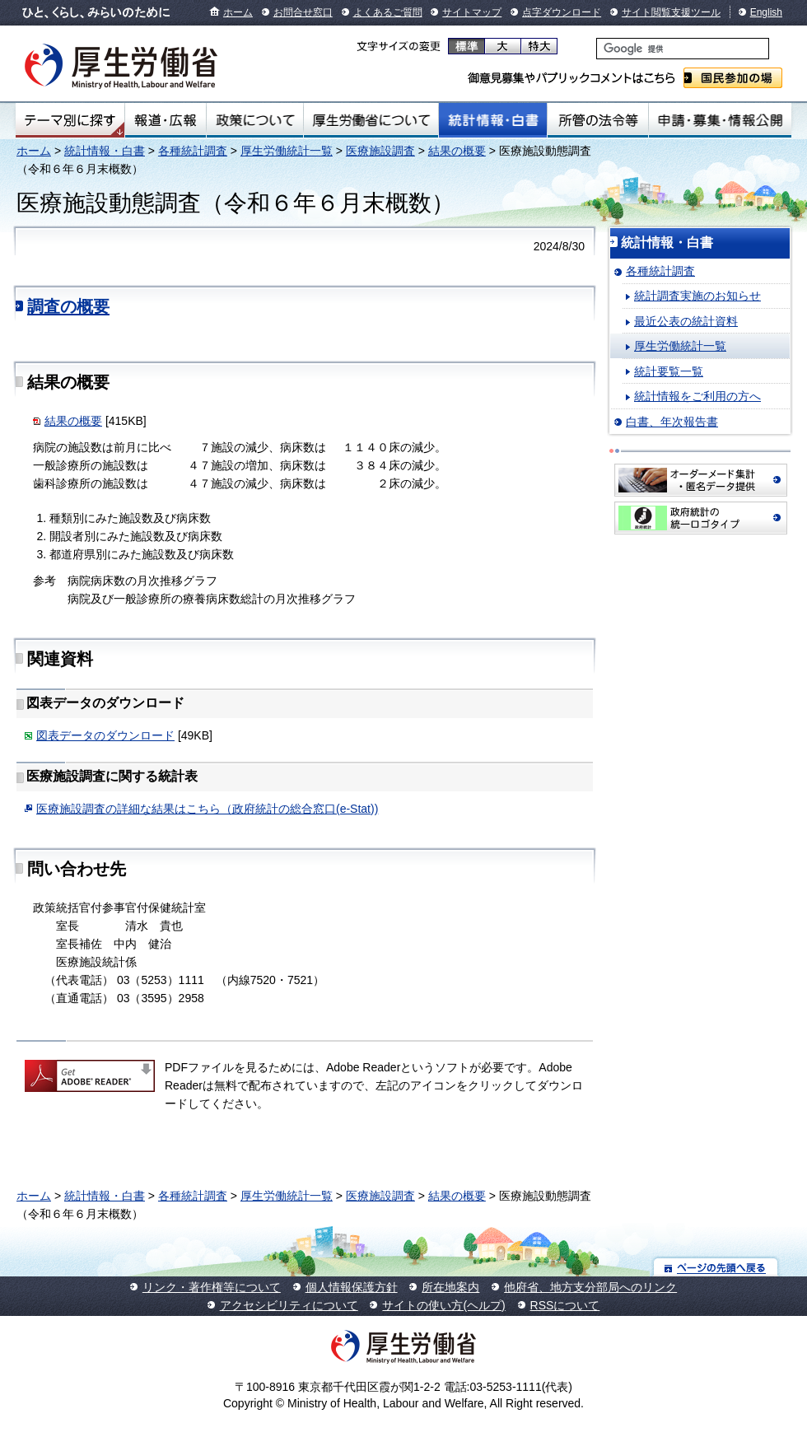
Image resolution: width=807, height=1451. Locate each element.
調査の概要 (68, 306)
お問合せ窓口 (303, 12)
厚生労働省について (371, 120)
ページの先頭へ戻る (716, 1267)
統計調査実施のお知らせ (697, 295)
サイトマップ (471, 12)
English (766, 12)
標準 (466, 46)
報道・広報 (165, 120)
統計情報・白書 (493, 120)
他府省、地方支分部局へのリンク (590, 1287)
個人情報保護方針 (352, 1287)
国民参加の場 (732, 78)
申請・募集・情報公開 (720, 120)
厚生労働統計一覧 (286, 150)
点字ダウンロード (561, 12)
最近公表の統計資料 (686, 321)
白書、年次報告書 (672, 421)
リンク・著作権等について (211, 1287)
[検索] (682, 48)
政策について (255, 120)
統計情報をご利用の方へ (697, 396)
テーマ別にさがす (70, 120)
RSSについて (565, 1305)
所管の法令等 (597, 120)
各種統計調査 (192, 150)
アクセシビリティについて (289, 1305)
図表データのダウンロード (105, 735)
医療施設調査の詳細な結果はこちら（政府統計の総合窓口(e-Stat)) (207, 808)
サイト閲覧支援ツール (671, 12)
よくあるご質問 (387, 12)
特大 (539, 46)
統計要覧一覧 (668, 371)
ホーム (238, 12)
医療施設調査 (380, 150)
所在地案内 (450, 1287)
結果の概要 (457, 150)
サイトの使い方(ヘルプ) (443, 1305)
